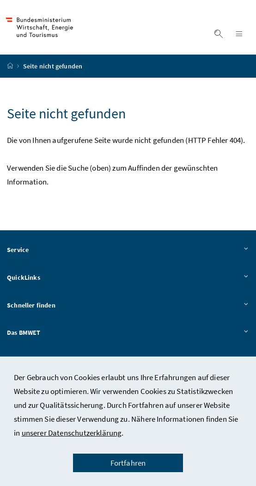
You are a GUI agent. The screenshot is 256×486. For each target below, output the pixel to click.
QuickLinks (128, 278)
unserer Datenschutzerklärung (72, 433)
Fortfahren (128, 463)
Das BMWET (128, 333)
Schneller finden (128, 305)
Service (128, 250)
